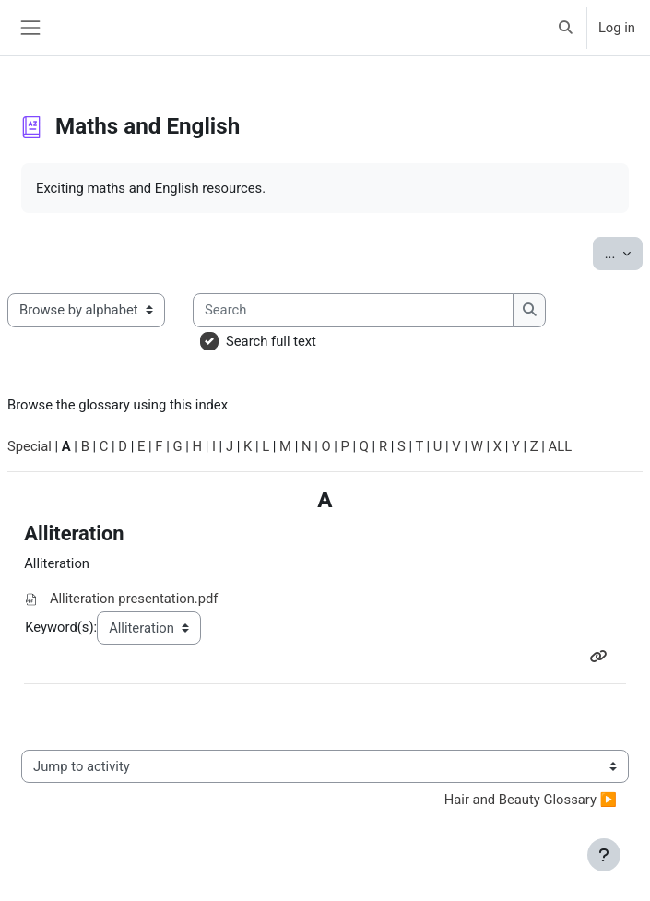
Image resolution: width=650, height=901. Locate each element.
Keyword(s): (61, 627)
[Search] (353, 309)
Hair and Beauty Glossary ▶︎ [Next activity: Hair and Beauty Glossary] (530, 799)
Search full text (271, 341)
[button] (565, 27)
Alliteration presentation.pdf (134, 598)
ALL (561, 446)
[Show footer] (603, 854)
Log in (616, 27)
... (624, 252)
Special (29, 446)
